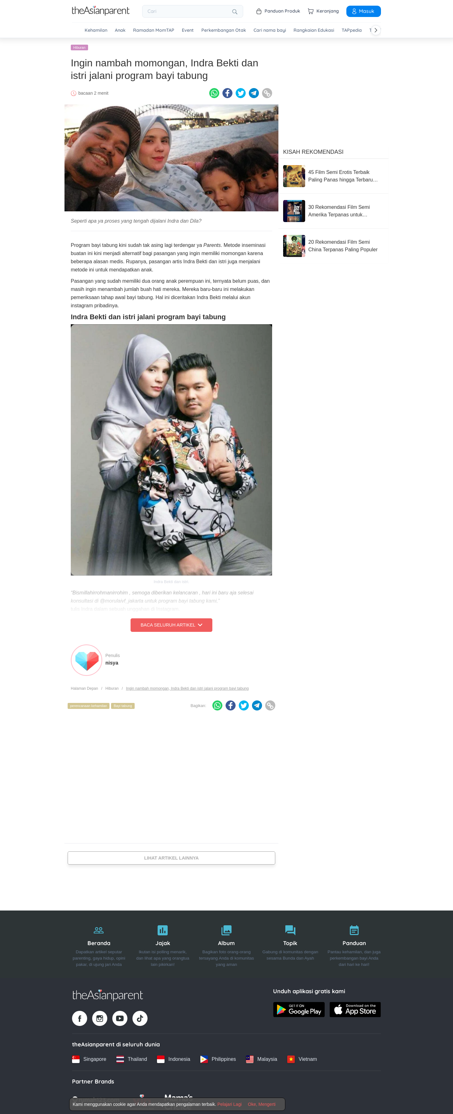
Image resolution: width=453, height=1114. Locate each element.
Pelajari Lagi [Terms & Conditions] (229, 1104)
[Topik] (290, 943)
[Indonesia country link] (173, 1058)
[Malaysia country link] (261, 1058)
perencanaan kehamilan (88, 705)
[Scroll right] (376, 30)
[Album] (227, 943)
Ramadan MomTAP (153, 30)
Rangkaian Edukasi (314, 30)
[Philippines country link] (218, 1058)
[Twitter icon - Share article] (241, 92)
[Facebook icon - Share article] (227, 92)
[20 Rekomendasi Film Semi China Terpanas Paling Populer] (333, 245)
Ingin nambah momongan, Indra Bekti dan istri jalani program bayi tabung (187, 687)
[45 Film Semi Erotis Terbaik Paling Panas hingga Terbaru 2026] (333, 175)
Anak (120, 30)
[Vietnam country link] (302, 1058)
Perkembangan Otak (223, 30)
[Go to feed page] (101, 14)
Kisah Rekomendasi (313, 151)
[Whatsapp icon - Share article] (214, 92)
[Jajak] (163, 943)
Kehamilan (96, 30)
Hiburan (79, 46)
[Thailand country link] (131, 1058)
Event (188, 30)
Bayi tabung (123, 705)
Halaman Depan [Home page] (84, 687)
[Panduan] (354, 943)
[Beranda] (99, 943)
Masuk (362, 11)
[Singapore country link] (89, 1058)
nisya (111, 661)
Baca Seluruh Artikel (171, 624)
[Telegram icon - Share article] (254, 92)
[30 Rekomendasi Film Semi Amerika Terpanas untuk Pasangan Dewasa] (333, 210)
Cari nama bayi (270, 30)
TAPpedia (352, 30)
